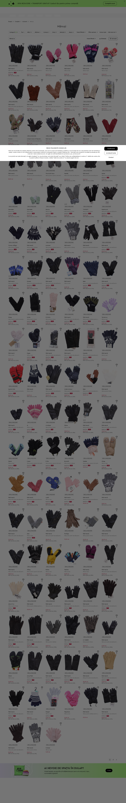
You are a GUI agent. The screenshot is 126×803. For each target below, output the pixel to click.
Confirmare (111, 790)
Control (111, 799)
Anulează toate (111, 795)
